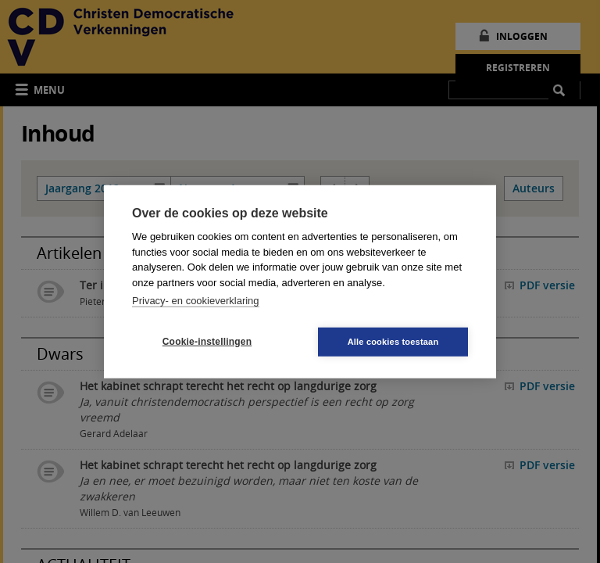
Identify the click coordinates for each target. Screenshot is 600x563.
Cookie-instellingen (207, 341)
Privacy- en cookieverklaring (195, 301)
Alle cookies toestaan (393, 341)
